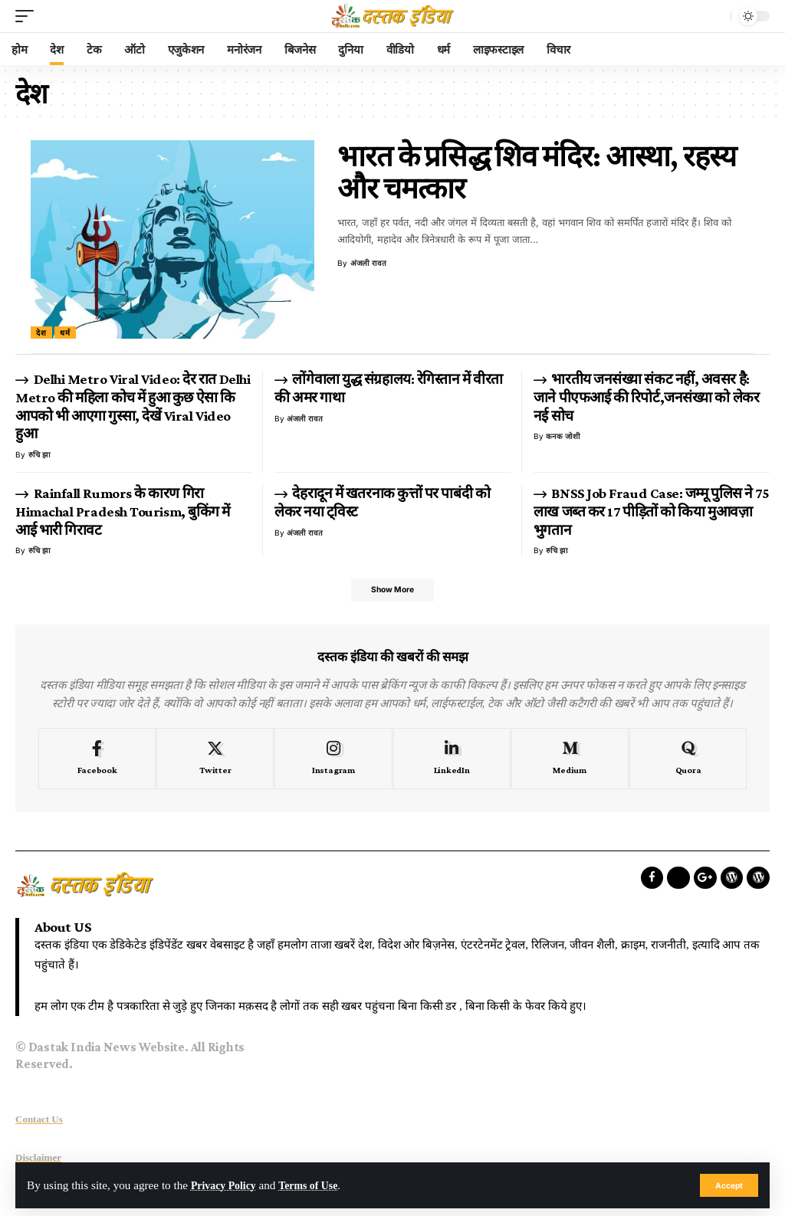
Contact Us (39, 1122)
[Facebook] (97, 761)
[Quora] (688, 761)
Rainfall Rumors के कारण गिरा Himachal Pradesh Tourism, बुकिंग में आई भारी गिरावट (122, 511)
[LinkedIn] (452, 761)
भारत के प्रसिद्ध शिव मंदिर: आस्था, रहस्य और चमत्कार (537, 172)
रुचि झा (39, 454)
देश (41, 332)
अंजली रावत (368, 262)
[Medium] (570, 761)
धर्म (65, 332)
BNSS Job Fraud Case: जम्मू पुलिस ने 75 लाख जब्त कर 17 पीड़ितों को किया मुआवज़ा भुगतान (652, 511)
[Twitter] (215, 761)
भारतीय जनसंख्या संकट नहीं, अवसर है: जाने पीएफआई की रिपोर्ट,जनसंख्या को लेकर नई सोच (646, 397)
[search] (715, 16)
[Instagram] (333, 761)
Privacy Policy (226, 1184)
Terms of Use (317, 1184)
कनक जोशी (563, 436)
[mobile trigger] (28, 16)
